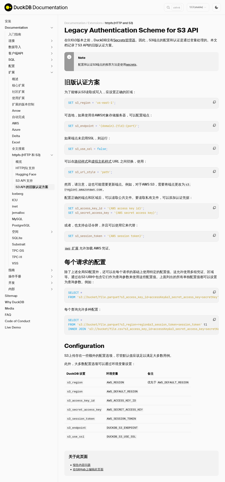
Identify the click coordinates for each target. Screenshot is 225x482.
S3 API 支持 (24, 181)
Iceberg (17, 194)
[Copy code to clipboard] (214, 102)
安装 (8, 21)
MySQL (17, 219)
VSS (15, 263)
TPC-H (17, 257)
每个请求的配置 (85, 262)
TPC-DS (18, 251)
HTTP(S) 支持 (25, 168)
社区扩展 (18, 92)
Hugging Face (26, 174)
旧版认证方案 (82, 82)
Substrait (18, 244)
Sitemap (11, 296)
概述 (15, 79)
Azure (16, 130)
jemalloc (18, 213)
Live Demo (13, 327)
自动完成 (18, 117)
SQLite (17, 238)
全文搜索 (18, 149)
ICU (15, 200)
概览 (19, 162)
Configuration (84, 346)
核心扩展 (18, 85)
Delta (16, 136)
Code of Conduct (17, 321)
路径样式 (81, 161)
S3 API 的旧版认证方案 (32, 187)
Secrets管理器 (124, 40)
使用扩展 (18, 98)
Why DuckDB (14, 302)
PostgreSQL (21, 225)
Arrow (16, 111)
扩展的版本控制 (23, 104)
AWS (15, 123)
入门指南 (14, 34)
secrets (131, 64)
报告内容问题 (82, 465)
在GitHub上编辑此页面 (88, 469)
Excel (16, 142)
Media (9, 308)
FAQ (8, 315)
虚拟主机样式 (101, 161)
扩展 (71, 248)
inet (15, 206)
